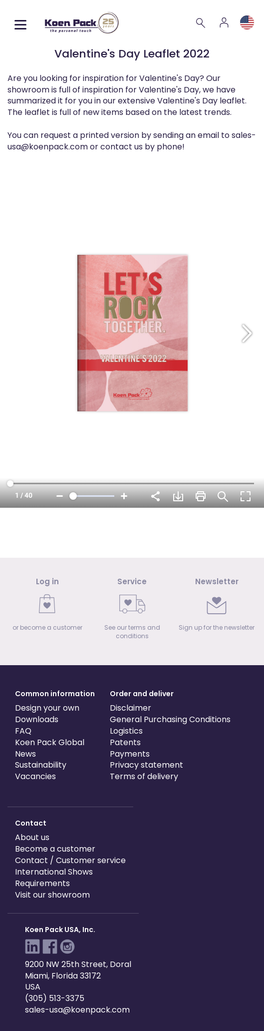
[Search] (201, 22)
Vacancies (35, 776)
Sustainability (40, 765)
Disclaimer (130, 708)
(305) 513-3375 (54, 998)
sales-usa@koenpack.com (77, 1010)
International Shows (54, 872)
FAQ (23, 731)
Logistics (126, 731)
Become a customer (55, 849)
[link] (47, 607)
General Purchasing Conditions (170, 719)
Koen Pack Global (49, 742)
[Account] (224, 22)
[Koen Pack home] (82, 22)
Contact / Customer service (70, 860)
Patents (125, 742)
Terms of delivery (144, 776)
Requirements (42, 883)
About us (32, 837)
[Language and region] (247, 22)
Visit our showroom (52, 895)
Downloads (36, 719)
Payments (130, 754)
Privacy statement (146, 765)
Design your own (47, 708)
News (25, 754)
